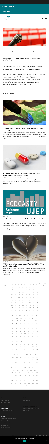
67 (15, 305)
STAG (6, 2)
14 (26, 287)
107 (21, 318)
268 (31, 378)
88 (33, 310)
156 (20, 336)
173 (32, 341)
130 (29, 326)
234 (29, 365)
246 (22, 370)
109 (29, 318)
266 (22, 378)
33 (37, 292)
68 (19, 305)
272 (20, 380)
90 (12, 313)
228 (33, 362)
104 (36, 315)
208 (35, 354)
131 (32, 326)
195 (37, 349)
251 (16, 372)
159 (32, 336)
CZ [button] (2, 2)
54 (26, 300)
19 (15, 289)
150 (25, 334)
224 (16, 362)
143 (24, 331)
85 (22, 310)
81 (37, 308)
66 (12, 305)
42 (11, 297)
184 (20, 347)
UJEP (14, 2)
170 (21, 341)
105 (12, 318)
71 (30, 305)
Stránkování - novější (6, 284)
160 (37, 336)
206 (27, 354)
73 (37, 305)
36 (19, 295)
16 (33, 287)
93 (22, 313)
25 (37, 289)
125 (36, 323)
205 (22, 354)
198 (20, 352)
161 (12, 339)
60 (19, 302)
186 (29, 347)
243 (37, 367)
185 (24, 347)
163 (20, 339)
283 (37, 383)
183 (16, 347)
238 (16, 367)
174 (36, 341)
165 (28, 339)
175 (12, 344)
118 (36, 321)
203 (14, 354)
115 (24, 321)
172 (28, 341)
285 (27, 385)
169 (17, 341)
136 (24, 328)
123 (28, 323)
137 (28, 328)
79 (30, 308)
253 (24, 372)
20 (19, 289)
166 (33, 339)
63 (30, 302)
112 (13, 321)
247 (27, 370)
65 (37, 302)
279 (20, 383)
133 (12, 328)
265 (18, 378)
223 (12, 362)
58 (11, 302)
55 (30, 300)
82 (12, 310)
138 (32, 328)
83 (15, 310)
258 (16, 375)
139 (36, 328)
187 (32, 347)
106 (17, 318)
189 (12, 349)
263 (37, 375)
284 (22, 385)
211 (21, 357)
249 (35, 370)
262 (33, 375)
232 (20, 365)
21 (22, 289)
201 (33, 352)
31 (30, 292)
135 (20, 328)
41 (37, 295)
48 (33, 297)
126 (12, 326)
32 (33, 292)
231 (16, 365)
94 (26, 313)
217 (16, 360)
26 (12, 292)
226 (25, 362)
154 (12, 336)
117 (32, 321)
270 (12, 380)
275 (33, 380)
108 (25, 318)
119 (12, 323)
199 (24, 352)
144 (29, 331)
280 (25, 383)
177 (20, 344)
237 (12, 367)
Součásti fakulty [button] (24, 11)
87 (30, 310)
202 (37, 352)
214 (33, 357)
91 (15, 313)
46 (26, 297)
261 (29, 375)
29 (23, 292)
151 (29, 334)
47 (30, 297)
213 (29, 357)
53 (22, 300)
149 (21, 334)
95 (30, 313)
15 (29, 287)
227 (29, 362)
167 (37, 339)
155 (16, 336)
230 (12, 365)
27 (15, 292)
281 (29, 383)
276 (37, 380)
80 (33, 308)
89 (37, 310)
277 (12, 383)
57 (37, 300)
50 (12, 300)
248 (31, 370)
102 (28, 315)
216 (12, 360)
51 (15, 300)
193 (28, 349)
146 (37, 331)
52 (19, 300)
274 (29, 380)
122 (24, 323)
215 (37, 357)
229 (37, 362)
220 (29, 360)
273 (24, 380)
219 (24, 360)
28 (19, 292)
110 (33, 318)
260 (25, 375)
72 (33, 305)
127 (16, 326)
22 (26, 289)
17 (36, 287)
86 (26, 310)
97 (37, 313)
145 (33, 331)
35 (15, 295)
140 (12, 331)
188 (36, 347)
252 (20, 372)
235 (33, 365)
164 (24, 339)
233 (24, 365)
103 (32, 315)
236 (37, 365)
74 (12, 308)
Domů (5, 51)
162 (16, 339)
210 (17, 357)
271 (16, 380)
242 (33, 367)
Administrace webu (6, 436)
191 (20, 349)
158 (28, 336)
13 (22, 287)
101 (24, 315)
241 (29, 367)
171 (24, 341)
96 (33, 313)
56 (33, 300)
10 (12, 287)
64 (33, 302)
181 (36, 344)
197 (16, 352)
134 (16, 328)
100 (20, 315)
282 (33, 383)
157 (24, 336)
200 (29, 352)
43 (15, 297)
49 (37, 297)
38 (26, 295)
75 (15, 308)
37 (22, 295)
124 (32, 323)
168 (12, 341)
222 (37, 360)
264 (14, 378)
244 (14, 370)
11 (16, 287)
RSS (13, 436)
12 (19, 287)
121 (20, 323)
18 (12, 289)
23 (29, 289)
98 (12, 315)
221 (32, 360)
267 (27, 378)
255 (33, 372)
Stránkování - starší (42, 284)
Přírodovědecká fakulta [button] (24, 6)
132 (36, 326)
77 (22, 308)
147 (12, 334)
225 (20, 362)
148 (16, 334)
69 (23, 305)
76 (19, 308)
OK (24, 441)
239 (20, 367)
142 (20, 331)
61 (22, 302)
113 (17, 321)
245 (18, 370)
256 (37, 372)
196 (12, 352)
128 (20, 326)
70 (26, 305)
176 (16, 344)
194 (33, 349)
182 (12, 347)
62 (26, 302)
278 (16, 383)
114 (21, 321)
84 (19, 310)
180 (33, 344)
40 (33, 295)
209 (13, 357)
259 (20, 375)
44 (19, 297)
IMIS (11, 2)
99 (16, 315)
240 (25, 367)
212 (25, 357)
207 (31, 354)
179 (29, 344)
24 (33, 289)
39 (30, 295)
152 (32, 334)
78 (26, 308)
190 (16, 349)
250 (12, 372)
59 (15, 302)
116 (28, 321)
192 (24, 349)
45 (22, 297)
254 (29, 372)
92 (19, 313)
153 (36, 334)
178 (24, 344)
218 (20, 360)
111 (36, 318)
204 (18, 354)
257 (12, 375)
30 (26, 292)
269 (35, 378)
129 (25, 326)
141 (16, 331)
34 (12, 295)
